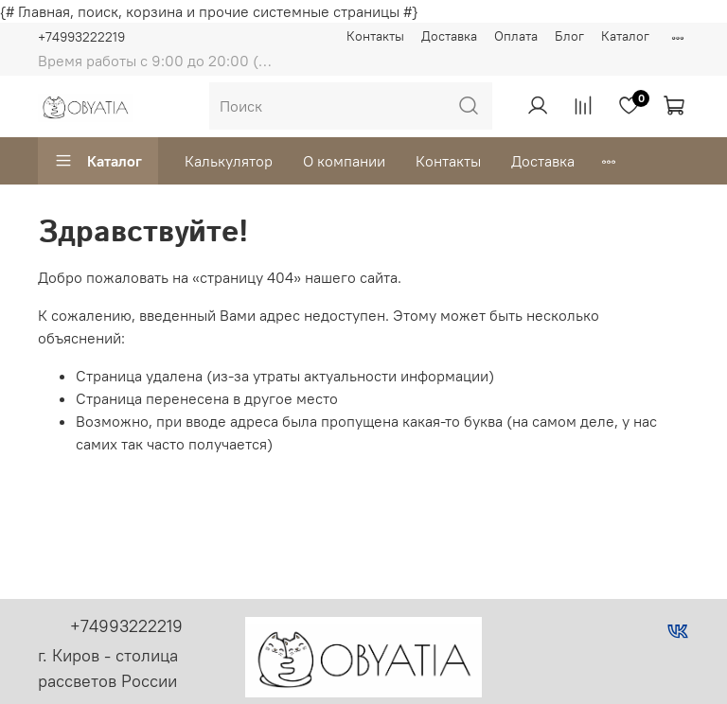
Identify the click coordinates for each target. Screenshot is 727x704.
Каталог (625, 35)
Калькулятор (229, 160)
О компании (344, 160)
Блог (569, 35)
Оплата (516, 35)
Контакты (375, 35)
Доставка (449, 35)
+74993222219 (81, 36)
